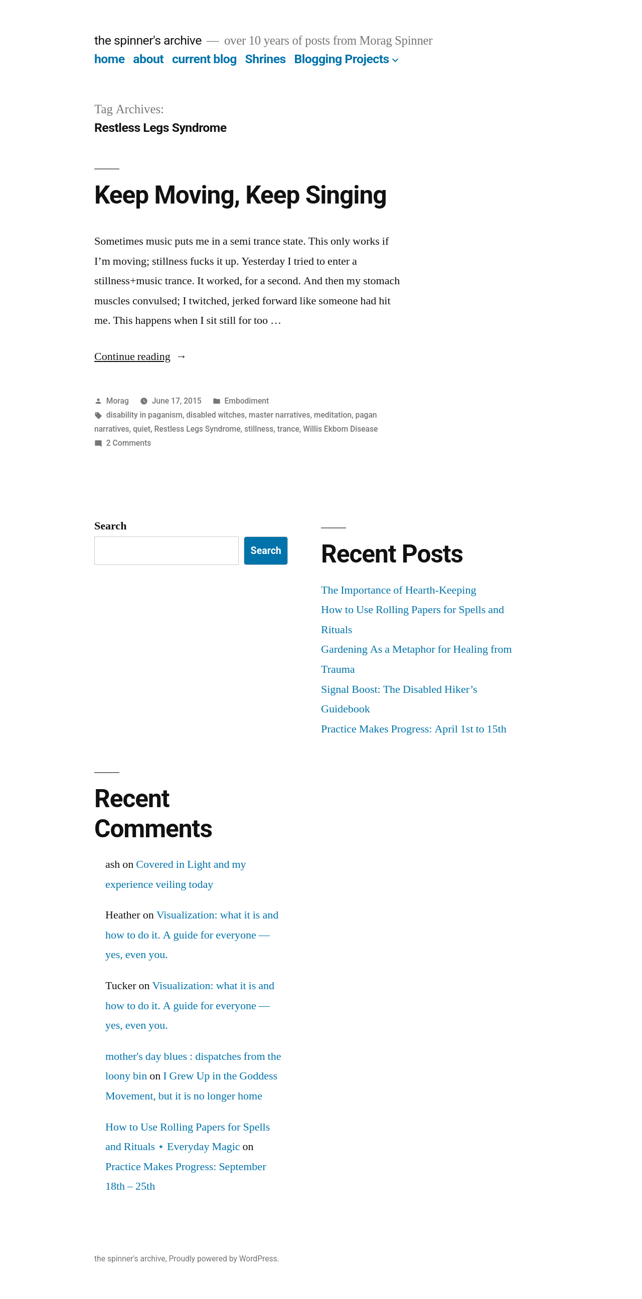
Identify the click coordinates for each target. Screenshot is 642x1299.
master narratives (279, 415)
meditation (333, 415)
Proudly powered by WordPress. (224, 1258)
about (148, 59)
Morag (117, 401)
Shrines (265, 59)
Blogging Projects (341, 59)
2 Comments (128, 443)
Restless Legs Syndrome (197, 429)
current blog (204, 59)
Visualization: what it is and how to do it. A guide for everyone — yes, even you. (191, 935)
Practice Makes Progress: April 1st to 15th (414, 729)
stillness (258, 429)
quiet (141, 429)
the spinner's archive (148, 40)
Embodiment (246, 401)
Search (110, 526)
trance (288, 429)
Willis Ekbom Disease (340, 429)
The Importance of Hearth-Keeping (398, 590)
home (109, 59)
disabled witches (215, 415)
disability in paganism (144, 415)
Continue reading (140, 356)
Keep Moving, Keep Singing (240, 195)
